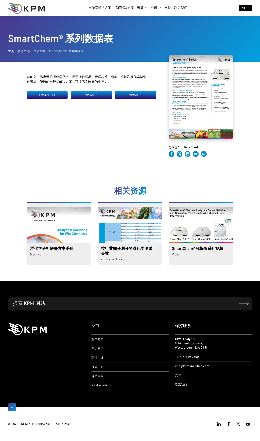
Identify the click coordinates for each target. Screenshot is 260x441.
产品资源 (40, 51)
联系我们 (180, 8)
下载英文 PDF (47, 95)
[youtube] (248, 424)
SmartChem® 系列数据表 (66, 51)
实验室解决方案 (100, 8)
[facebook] (228, 424)
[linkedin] (219, 424)
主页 (11, 51)
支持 (168, 8)
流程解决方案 (124, 8)
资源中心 (24, 51)
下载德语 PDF (135, 95)
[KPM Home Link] (27, 329)
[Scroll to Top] (12, 407)
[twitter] (238, 424)
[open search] (233, 8)
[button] (142, 8)
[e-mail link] (196, 154)
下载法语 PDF (91, 95)
